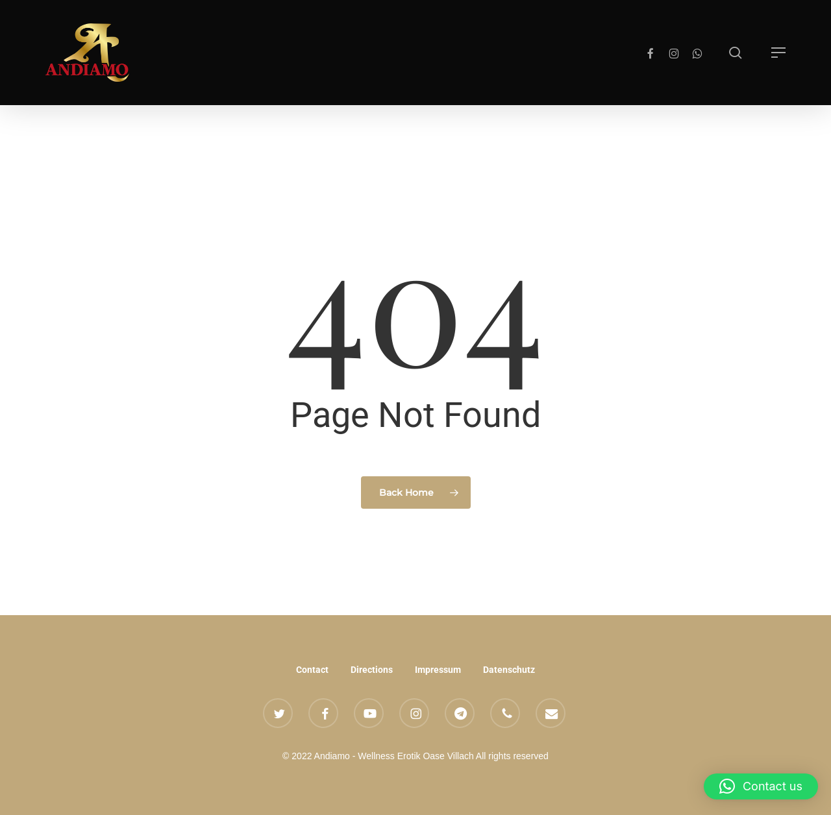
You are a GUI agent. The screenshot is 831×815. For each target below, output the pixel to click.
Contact (312, 669)
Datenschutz (509, 669)
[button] (778, 52)
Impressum (438, 669)
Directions (372, 669)
